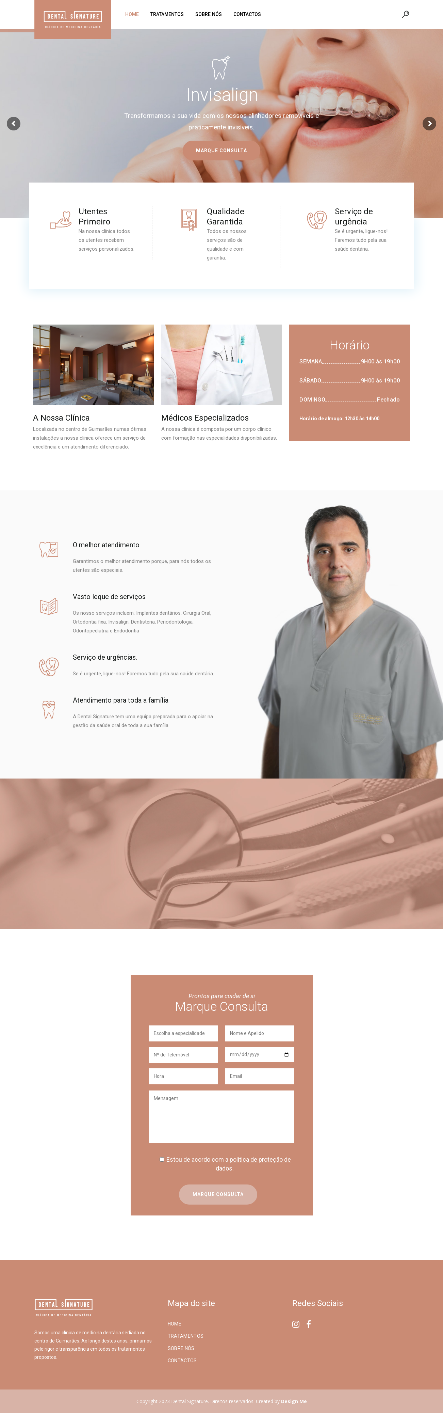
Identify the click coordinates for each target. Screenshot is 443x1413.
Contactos (182, 1360)
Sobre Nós (181, 1348)
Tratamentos (186, 1336)
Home (174, 1323)
